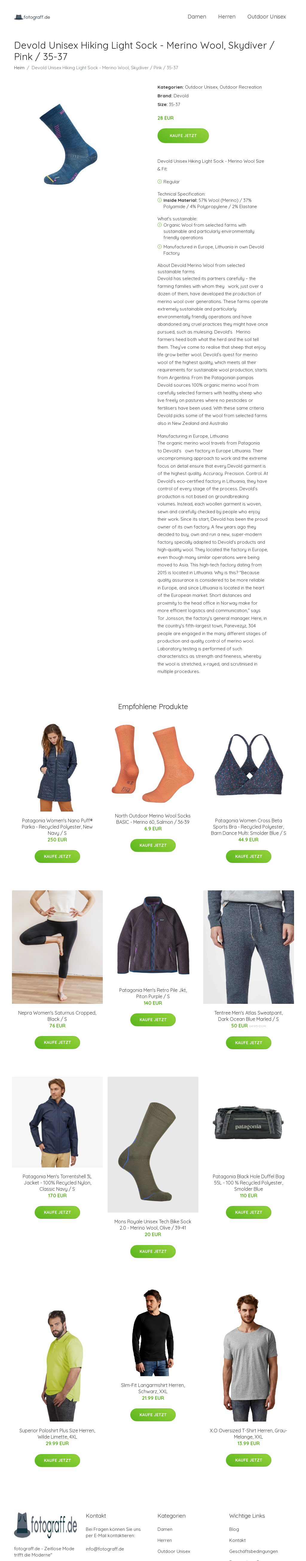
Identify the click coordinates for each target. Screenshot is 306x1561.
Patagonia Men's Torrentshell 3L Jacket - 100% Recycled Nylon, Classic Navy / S (57, 1183)
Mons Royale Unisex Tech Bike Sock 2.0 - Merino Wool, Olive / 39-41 (152, 1226)
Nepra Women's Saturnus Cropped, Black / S (57, 1017)
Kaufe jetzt (183, 136)
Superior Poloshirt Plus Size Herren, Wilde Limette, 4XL (57, 1435)
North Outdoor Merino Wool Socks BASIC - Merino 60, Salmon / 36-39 (153, 820)
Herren (226, 17)
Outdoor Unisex (266, 17)
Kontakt (237, 1541)
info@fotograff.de (105, 1550)
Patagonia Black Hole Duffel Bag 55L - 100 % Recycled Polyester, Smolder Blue (248, 1183)
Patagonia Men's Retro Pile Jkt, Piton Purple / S (153, 994)
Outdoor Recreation (241, 88)
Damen (197, 17)
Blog (234, 1530)
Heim (19, 68)
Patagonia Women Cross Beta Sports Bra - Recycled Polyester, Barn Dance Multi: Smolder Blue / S (248, 827)
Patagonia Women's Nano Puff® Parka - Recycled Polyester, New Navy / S (57, 827)
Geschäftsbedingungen (253, 1552)
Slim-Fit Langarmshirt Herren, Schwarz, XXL (153, 1389)
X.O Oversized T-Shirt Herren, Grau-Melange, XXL (248, 1434)
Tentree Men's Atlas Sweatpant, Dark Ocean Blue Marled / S (248, 1017)
